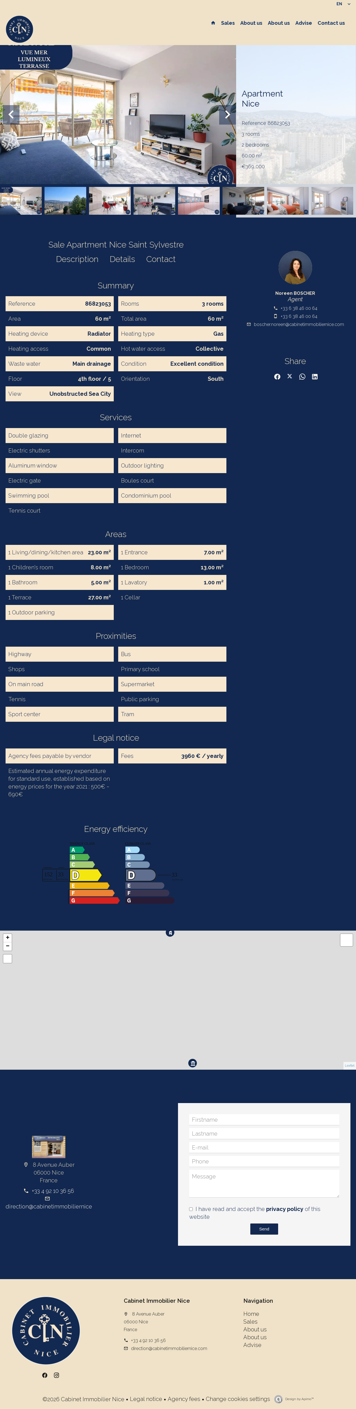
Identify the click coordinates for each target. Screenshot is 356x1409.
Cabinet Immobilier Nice (157, 1300)
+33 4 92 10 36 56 (53, 1191)
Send (264, 1229)
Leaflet (350, 1065)
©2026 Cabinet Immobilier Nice (83, 1399)
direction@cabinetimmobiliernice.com (55, 1206)
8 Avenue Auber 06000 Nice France (144, 1321)
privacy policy (284, 1209)
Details (122, 259)
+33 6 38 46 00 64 (299, 308)
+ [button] (7, 938)
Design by (299, 1399)
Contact (161, 259)
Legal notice (146, 1399)
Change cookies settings (238, 1399)
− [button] (7, 946)
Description (77, 259)
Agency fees (184, 1399)
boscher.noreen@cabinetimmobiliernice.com (299, 324)
